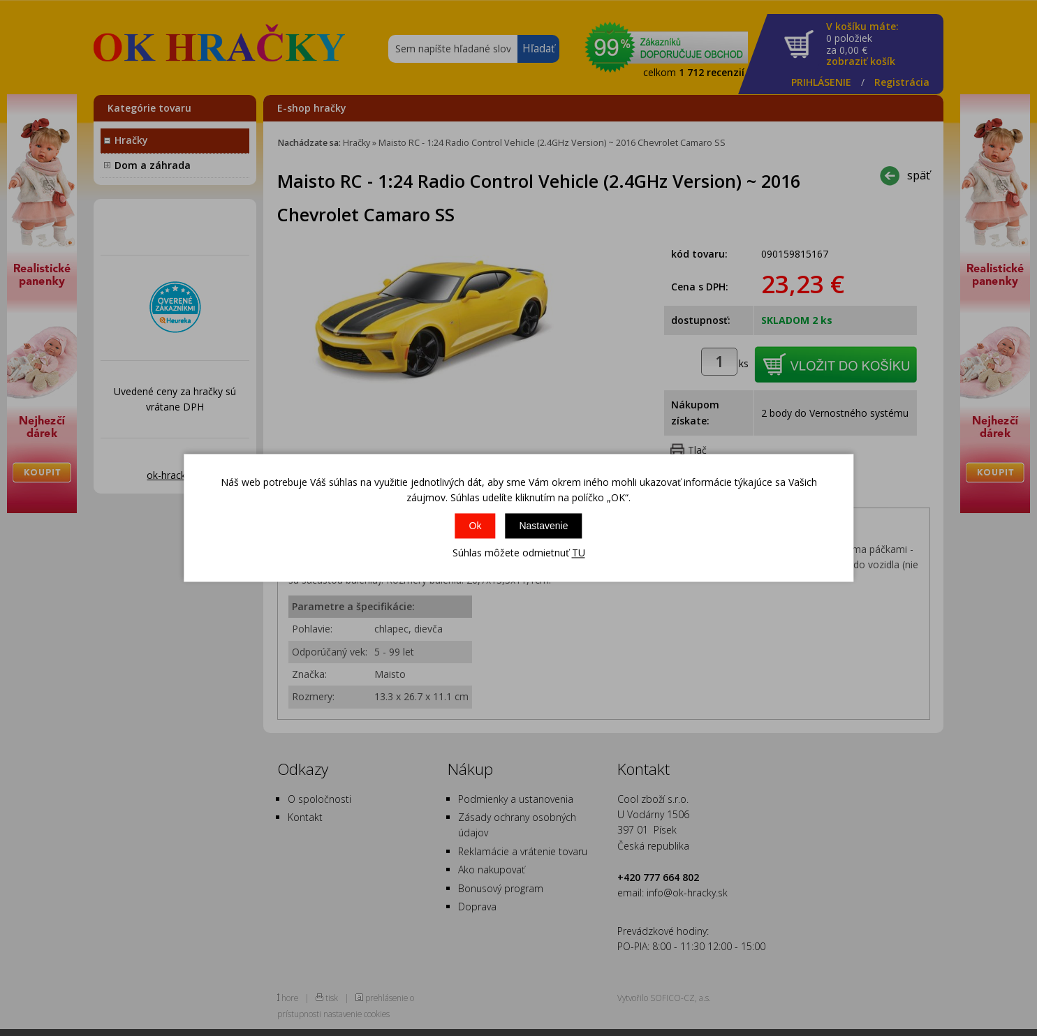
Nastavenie (543, 525)
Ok (475, 525)
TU (578, 552)
